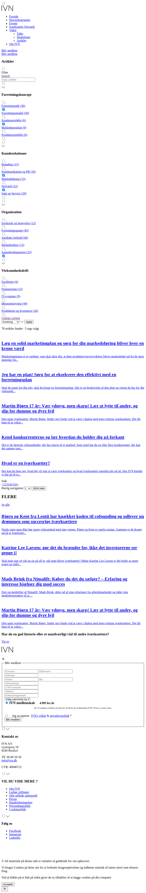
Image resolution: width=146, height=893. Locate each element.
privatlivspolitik (59, 715)
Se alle (6, 504)
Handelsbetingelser (21, 802)
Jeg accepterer (18, 715)
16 (15, 484)
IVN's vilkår (38, 715)
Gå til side (38, 488)
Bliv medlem (9, 50)
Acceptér (8, 884)
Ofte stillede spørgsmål (23, 795)
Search (6, 75)
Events (13, 23)
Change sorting (11, 318)
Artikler (21, 40)
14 (9, 484)
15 (12, 484)
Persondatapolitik (19, 805)
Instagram (15, 834)
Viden (12, 30)
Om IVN (14, 44)
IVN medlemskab (22, 703)
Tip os (5, 641)
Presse (13, 799)
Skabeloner (23, 37)
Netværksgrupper (19, 20)
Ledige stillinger (19, 792)
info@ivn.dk (9, 760)
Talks (20, 33)
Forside (13, 16)
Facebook (15, 830)
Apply (29, 321)
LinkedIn (14, 837)
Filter (5, 72)
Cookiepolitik (17, 809)
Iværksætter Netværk (22, 26)
